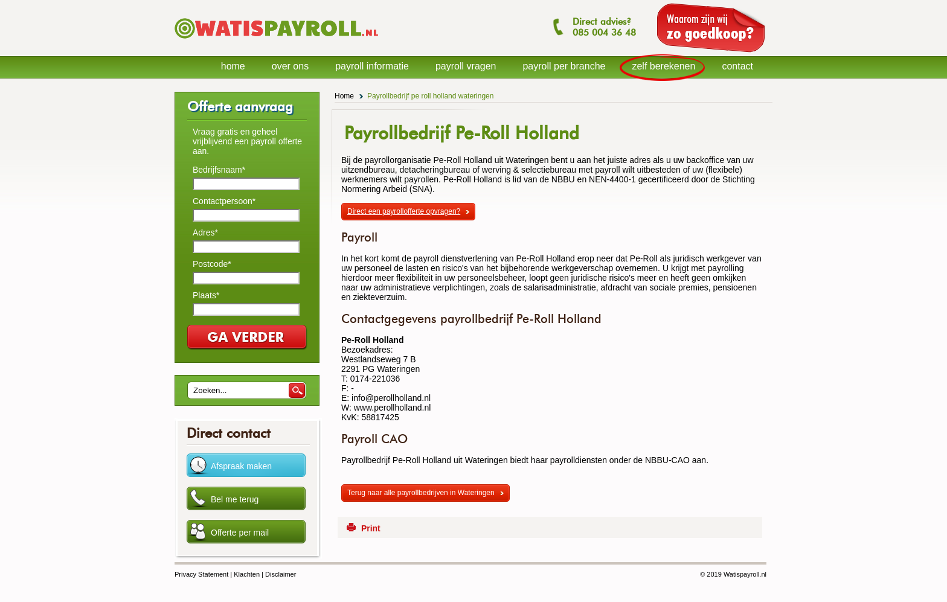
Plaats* (206, 295)
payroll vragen (465, 66)
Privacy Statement (201, 574)
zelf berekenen (663, 66)
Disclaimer (280, 574)
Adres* (205, 232)
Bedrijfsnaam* (219, 170)
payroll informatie (372, 66)
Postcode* (212, 264)
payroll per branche (563, 66)
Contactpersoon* (224, 201)
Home (344, 96)
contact (737, 66)
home (233, 66)
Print (370, 528)
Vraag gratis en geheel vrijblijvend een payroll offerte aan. (247, 141)
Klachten (247, 574)
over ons (290, 66)
